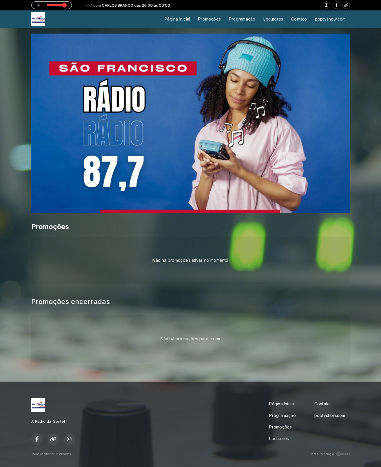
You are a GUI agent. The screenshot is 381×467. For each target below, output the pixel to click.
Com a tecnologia (329, 454)
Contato (299, 19)
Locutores (273, 19)
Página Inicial (177, 19)
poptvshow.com (330, 19)
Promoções (209, 19)
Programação (242, 19)
